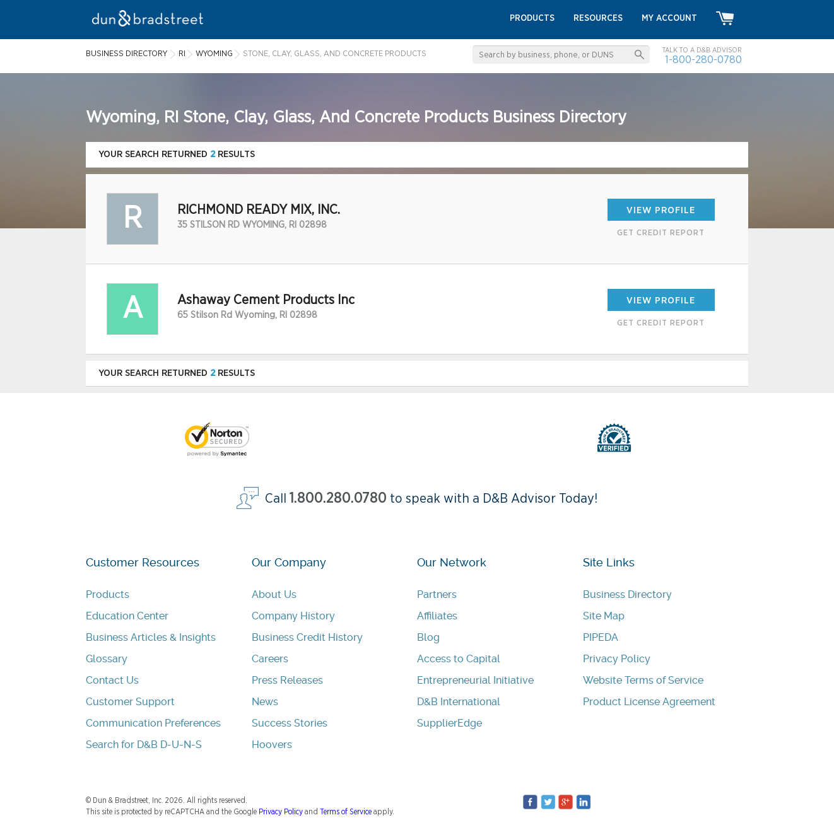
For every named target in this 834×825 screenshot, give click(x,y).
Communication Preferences (153, 723)
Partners (437, 594)
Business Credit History (307, 637)
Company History (293, 616)
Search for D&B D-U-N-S (144, 745)
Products (107, 594)
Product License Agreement (649, 702)
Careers (270, 659)
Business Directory (627, 594)
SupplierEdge (449, 723)
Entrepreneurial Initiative (475, 680)
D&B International (458, 702)
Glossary (106, 659)
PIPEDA (600, 637)
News (265, 702)
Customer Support (130, 702)
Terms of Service (346, 812)
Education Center (127, 616)
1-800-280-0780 (703, 59)
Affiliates (437, 616)
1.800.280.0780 (338, 498)
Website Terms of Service (643, 680)
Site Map (604, 616)
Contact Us (112, 680)
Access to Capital (458, 659)
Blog (428, 637)
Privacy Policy (616, 659)
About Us (274, 594)
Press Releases (287, 680)
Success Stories (289, 723)
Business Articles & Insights (151, 637)
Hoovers (272, 745)
